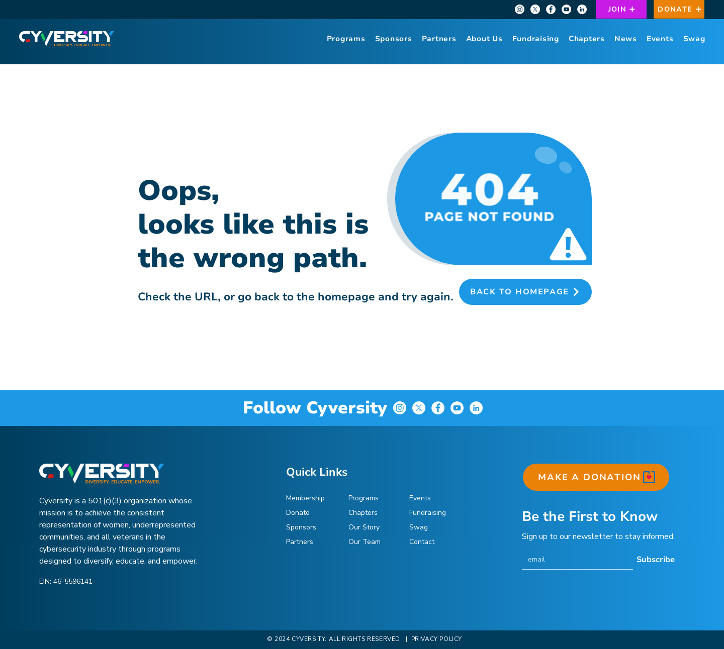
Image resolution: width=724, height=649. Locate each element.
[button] (484, 39)
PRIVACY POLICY (435, 639)
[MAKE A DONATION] (596, 477)
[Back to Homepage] (525, 292)
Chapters (363, 512)
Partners (299, 542)
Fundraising (427, 512)
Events (420, 498)
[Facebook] (551, 9)
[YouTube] (566, 9)
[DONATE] (679, 9)
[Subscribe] (655, 560)
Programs (363, 498)
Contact (421, 542)
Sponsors (301, 527)
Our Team (364, 542)
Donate (298, 512)
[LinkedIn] (582, 9)
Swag (418, 527)
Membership (305, 498)
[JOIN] (621, 9)
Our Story (364, 527)
